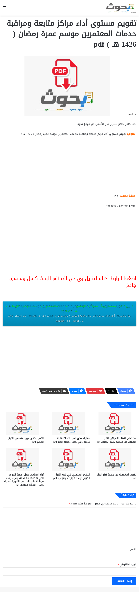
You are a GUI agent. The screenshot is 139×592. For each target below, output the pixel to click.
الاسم (132, 549)
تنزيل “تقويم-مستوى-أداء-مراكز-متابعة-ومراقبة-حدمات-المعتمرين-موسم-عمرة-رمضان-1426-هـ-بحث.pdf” (69, 313)
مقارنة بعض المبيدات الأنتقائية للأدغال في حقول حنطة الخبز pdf (71, 440)
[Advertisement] (69, 166)
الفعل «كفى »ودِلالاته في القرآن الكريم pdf (25, 440)
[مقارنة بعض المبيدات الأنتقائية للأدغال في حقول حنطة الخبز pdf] (69, 423)
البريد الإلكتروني (127, 564)
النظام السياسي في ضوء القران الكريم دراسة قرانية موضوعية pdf (71, 476)
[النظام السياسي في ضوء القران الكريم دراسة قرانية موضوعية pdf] (69, 459)
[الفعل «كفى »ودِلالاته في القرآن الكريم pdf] (23, 423)
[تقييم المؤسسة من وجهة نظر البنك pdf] (115, 459)
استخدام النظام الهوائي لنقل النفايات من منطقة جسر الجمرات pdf (116, 440)
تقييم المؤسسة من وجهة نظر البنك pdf (116, 476)
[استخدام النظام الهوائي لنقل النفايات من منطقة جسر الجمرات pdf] (115, 423)
